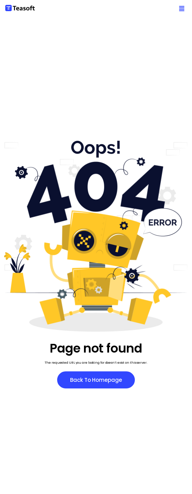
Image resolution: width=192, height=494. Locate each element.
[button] (182, 8)
